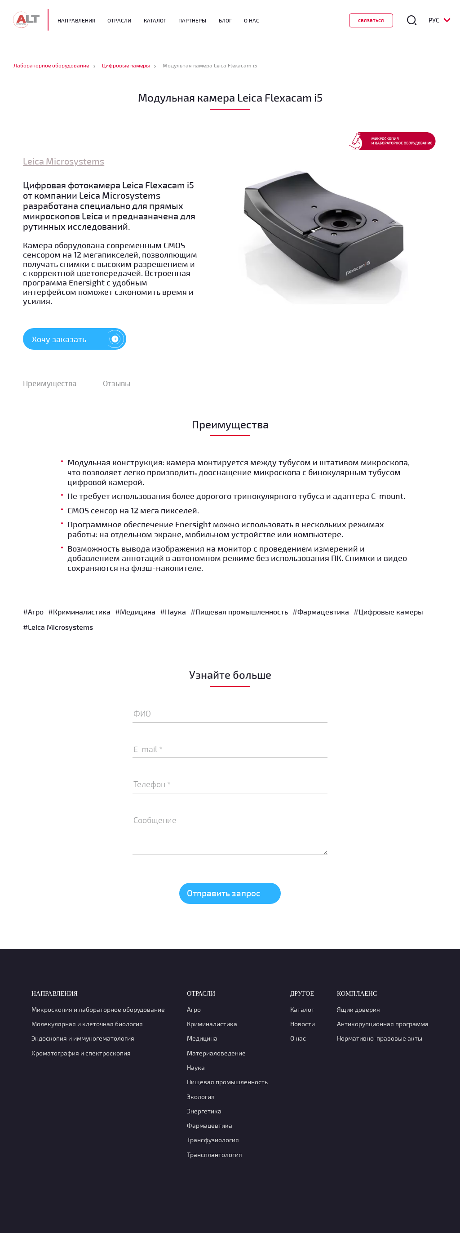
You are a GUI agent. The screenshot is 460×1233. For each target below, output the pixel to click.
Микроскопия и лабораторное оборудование (98, 1011)
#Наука (173, 613)
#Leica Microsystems (58, 628)
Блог (227, 20)
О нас (298, 1040)
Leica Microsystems (63, 161)
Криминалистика (212, 1026)
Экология (201, 1098)
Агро (194, 1011)
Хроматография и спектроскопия (81, 1055)
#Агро (33, 613)
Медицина (202, 1040)
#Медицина (135, 613)
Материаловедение (216, 1055)
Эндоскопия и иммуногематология (82, 1040)
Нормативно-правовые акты (379, 1040)
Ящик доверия (358, 1011)
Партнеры (194, 20)
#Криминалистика (79, 613)
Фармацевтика (209, 1127)
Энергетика (204, 1113)
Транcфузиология (213, 1142)
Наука (196, 1069)
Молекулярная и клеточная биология (87, 1026)
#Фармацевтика (320, 613)
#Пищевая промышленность (239, 613)
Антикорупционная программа (383, 1026)
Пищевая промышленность (227, 1084)
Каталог (157, 20)
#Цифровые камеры (388, 613)
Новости (302, 1026)
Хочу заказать (79, 339)
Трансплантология (214, 1156)
